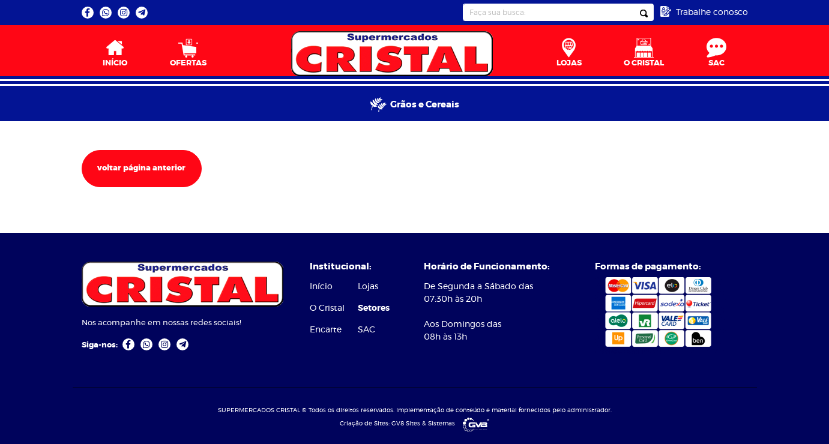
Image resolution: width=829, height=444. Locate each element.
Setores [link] (374, 308)
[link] (88, 13)
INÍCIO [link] (115, 52)
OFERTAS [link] (188, 52)
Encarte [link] (326, 330)
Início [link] (321, 287)
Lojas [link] (368, 287)
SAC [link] (716, 52)
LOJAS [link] (569, 52)
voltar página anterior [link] (141, 168)
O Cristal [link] (327, 308)
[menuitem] (115, 50)
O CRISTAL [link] (644, 52)
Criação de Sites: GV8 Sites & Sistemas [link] (414, 424)
